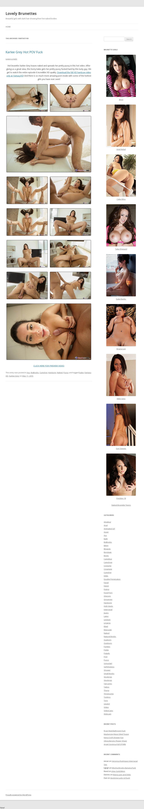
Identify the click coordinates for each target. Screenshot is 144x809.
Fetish (106, 586)
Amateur (107, 522)
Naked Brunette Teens (121, 505)
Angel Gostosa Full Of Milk (115, 744)
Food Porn (108, 592)
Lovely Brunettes (21, 13)
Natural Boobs (110, 636)
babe (81, 372)
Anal (106, 525)
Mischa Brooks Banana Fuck (124, 768)
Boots (106, 555)
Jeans (106, 613)
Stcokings (108, 677)
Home (8, 27)
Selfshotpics (109, 667)
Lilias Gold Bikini (118, 771)
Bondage (108, 552)
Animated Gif (109, 528)
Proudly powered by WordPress (18, 795)
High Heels (108, 606)
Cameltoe (108, 559)
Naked (60, 372)
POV (105, 656)
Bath (106, 539)
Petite (106, 650)
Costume (107, 565)
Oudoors (107, 640)
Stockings (108, 680)
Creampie (108, 569)
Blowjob (107, 549)
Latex (106, 616)
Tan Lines (108, 683)
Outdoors (108, 643)
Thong (106, 690)
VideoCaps (108, 710)
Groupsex (108, 599)
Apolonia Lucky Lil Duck (120, 778)
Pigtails (107, 653)
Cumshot (43, 372)
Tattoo (106, 687)
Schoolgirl (108, 663)
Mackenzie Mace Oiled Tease (116, 734)
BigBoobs (35, 372)
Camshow (108, 562)
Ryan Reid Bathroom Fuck (114, 731)
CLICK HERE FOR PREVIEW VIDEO (48, 365)
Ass (28, 372)
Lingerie (107, 623)
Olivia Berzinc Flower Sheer (115, 741)
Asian (106, 532)
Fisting (106, 589)
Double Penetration (112, 579)
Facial (106, 582)
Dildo (106, 576)
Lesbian (107, 619)
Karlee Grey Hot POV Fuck (24, 52)
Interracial (108, 609)
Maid (106, 626)
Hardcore (52, 372)
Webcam (107, 714)
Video (106, 707)
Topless (107, 697)
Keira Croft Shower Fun (113, 737)
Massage (108, 629)
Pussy (66, 372)
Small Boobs (109, 673)
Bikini (106, 545)
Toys (106, 700)
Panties (107, 646)
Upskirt (107, 704)
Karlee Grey (14, 376)
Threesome (109, 693)
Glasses (107, 596)
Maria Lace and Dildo (122, 774)
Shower (107, 670)
